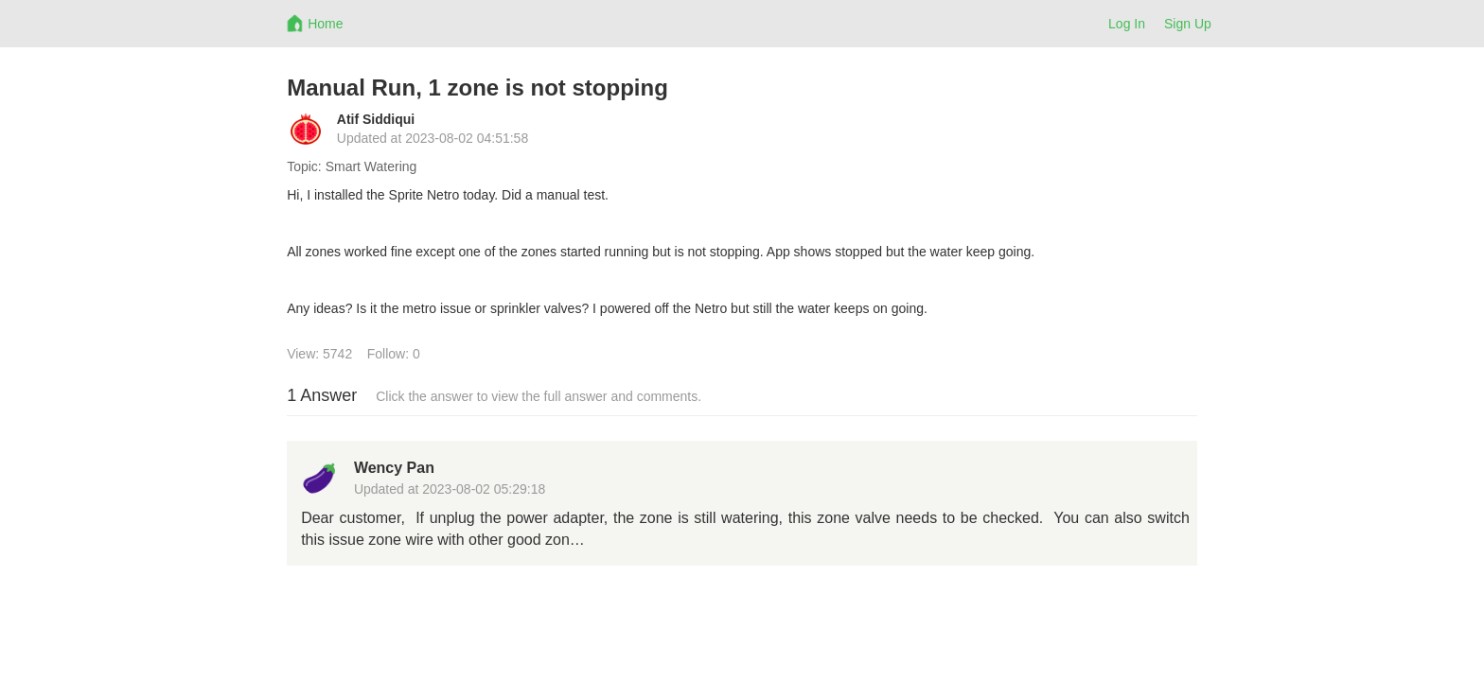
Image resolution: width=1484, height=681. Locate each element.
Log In (1126, 23)
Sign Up (1187, 23)
